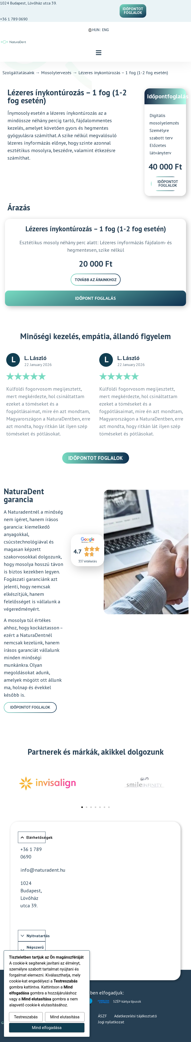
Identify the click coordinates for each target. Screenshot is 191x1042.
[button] (99, 53)
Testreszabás (26, 1017)
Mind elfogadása (46, 1027)
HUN (95, 30)
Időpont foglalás (95, 298)
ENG (105, 30)
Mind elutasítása (65, 1017)
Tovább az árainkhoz (96, 279)
